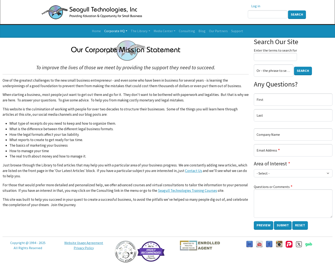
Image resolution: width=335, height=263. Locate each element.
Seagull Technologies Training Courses (187, 190)
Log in (255, 6)
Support (237, 31)
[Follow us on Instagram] (279, 244)
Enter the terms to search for (275, 50)
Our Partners (218, 31)
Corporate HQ (114, 31)
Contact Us (193, 170)
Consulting (187, 31)
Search (297, 14)
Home (96, 31)
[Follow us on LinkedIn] (249, 244)
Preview (263, 225)
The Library (139, 31)
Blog (202, 31)
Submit (283, 225)
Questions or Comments (272, 187)
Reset (300, 225)
